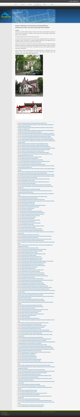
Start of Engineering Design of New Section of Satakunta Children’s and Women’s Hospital (36, 375)
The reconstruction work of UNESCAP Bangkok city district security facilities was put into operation (38, 133)
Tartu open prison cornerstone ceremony (28, 277)
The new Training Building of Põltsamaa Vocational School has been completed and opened (37, 400)
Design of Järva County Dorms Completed (28, 227)
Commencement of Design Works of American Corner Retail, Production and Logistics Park (36, 236)
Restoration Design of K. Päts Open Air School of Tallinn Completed (33, 283)
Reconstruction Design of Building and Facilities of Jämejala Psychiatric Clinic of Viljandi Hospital (37, 261)
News (37, 4)
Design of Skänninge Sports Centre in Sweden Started (30, 394)
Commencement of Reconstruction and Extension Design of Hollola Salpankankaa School (36, 338)
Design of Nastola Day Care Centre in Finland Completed (31, 360)
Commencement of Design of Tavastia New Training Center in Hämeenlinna (34, 340)
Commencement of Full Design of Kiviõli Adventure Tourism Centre (32, 306)
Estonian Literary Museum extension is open (29, 315)
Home (16, 4)
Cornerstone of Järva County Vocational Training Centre (31, 271)
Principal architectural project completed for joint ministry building (32, 159)
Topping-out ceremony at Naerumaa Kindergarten (30, 158)
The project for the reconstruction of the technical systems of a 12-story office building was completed (38, 134)
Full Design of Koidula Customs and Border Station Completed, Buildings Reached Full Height (37, 331)
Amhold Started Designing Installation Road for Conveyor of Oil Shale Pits (34, 284)
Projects (44, 4)
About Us (23, 4)
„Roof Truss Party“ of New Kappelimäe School (29, 356)
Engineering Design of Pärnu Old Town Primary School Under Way (32, 406)
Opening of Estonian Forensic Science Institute (29, 390)
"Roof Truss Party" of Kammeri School (28, 208)
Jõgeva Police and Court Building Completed (29, 255)
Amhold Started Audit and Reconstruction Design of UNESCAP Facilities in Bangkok (35, 181)
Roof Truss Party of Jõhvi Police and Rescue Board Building (31, 359)
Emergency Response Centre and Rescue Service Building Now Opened (33, 205)
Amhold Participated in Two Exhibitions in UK (29, 353)
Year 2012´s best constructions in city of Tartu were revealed (31, 324)
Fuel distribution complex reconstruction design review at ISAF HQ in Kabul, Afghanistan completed (38, 200)
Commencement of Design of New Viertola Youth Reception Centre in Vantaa (34, 344)
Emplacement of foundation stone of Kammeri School (30, 234)
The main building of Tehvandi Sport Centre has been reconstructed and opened (35, 275)
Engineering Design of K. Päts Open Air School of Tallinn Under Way (33, 404)
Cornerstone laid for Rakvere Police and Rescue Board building (32, 211)
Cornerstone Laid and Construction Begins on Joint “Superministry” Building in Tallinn (35, 178)
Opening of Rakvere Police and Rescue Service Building (31, 384)
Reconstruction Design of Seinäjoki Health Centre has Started (32, 259)
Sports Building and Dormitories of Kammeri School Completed (32, 250)
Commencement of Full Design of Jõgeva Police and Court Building (33, 299)
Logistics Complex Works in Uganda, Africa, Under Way (31, 215)
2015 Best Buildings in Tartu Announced (28, 180)
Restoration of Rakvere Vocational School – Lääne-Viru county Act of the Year (34, 393)
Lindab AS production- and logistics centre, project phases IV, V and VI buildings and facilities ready (38, 139)
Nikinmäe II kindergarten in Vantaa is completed (29, 252)
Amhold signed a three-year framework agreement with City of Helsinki (33, 274)
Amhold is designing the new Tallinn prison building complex (31, 256)
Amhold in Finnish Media (26, 316)
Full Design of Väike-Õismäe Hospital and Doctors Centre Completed (33, 327)
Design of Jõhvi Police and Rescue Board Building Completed (32, 281)
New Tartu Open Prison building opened (28, 202)
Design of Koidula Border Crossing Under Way (29, 391)
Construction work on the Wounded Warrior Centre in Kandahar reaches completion (35, 152)
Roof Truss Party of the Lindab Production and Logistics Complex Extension (34, 249)
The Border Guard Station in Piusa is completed (29, 177)
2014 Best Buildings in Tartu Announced (28, 203)
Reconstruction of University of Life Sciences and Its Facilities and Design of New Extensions (37, 287)
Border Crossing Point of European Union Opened (30, 312)
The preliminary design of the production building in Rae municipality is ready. (34, 123)
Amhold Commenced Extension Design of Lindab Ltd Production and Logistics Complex (36, 365)
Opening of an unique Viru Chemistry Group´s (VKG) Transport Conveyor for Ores (35, 322)
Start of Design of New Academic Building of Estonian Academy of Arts (33, 212)
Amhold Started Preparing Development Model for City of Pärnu (32, 258)
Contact (51, 4)
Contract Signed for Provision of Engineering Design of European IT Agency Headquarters (36, 184)
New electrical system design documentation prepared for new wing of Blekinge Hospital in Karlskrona (38, 148)
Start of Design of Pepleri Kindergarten (28, 218)
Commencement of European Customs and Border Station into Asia (33, 240)
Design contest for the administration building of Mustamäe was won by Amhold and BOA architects (38, 174)
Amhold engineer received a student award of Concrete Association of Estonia (34, 196)
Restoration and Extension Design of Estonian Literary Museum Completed (34, 325)
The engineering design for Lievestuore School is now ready (31, 162)
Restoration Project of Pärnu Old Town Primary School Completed (32, 278)
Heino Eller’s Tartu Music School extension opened (30, 237)
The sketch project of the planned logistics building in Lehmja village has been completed (36, 136)
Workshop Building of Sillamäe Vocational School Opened (31, 374)
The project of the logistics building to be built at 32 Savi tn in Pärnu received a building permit (37, 137)
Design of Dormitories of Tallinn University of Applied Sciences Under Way (34, 262)
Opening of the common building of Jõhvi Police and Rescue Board (33, 313)
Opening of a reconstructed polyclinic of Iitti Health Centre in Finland (33, 214)
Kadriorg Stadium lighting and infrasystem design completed (31, 156)
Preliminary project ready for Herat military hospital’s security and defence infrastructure (36, 146)
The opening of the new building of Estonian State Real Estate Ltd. (32, 230)
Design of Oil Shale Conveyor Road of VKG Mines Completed (32, 228)
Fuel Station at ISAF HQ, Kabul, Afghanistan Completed (31, 189)
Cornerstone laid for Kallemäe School (28, 224)
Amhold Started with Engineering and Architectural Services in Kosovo (33, 199)
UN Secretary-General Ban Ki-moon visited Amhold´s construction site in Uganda (35, 309)
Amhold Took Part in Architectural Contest (28, 268)
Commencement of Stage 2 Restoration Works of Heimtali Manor (32, 337)
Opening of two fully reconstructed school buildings (30, 247)
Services (30, 4)
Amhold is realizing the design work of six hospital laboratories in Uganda (33, 253)
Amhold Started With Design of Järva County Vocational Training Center (33, 265)
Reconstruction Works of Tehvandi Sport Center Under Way (31, 328)
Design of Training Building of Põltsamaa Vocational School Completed (33, 300)
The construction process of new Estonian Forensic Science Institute (33, 225)
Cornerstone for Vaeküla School (27, 209)
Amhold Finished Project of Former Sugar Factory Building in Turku (33, 269)
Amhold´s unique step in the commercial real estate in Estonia (32, 305)
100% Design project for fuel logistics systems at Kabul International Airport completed (36, 149)
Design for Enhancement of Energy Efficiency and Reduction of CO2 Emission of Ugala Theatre (37, 280)
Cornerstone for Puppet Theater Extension (28, 183)
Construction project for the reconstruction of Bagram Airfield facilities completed (35, 143)
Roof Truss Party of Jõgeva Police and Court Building (30, 206)
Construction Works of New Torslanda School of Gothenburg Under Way (33, 385)
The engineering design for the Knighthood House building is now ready (33, 164)
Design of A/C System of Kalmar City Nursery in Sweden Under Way (33, 272)
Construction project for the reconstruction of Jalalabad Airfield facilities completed (35, 145)
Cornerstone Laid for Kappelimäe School (28, 221)
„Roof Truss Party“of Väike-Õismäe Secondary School (30, 318)
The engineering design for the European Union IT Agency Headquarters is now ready (36, 161)
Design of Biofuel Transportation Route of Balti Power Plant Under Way (33, 369)
